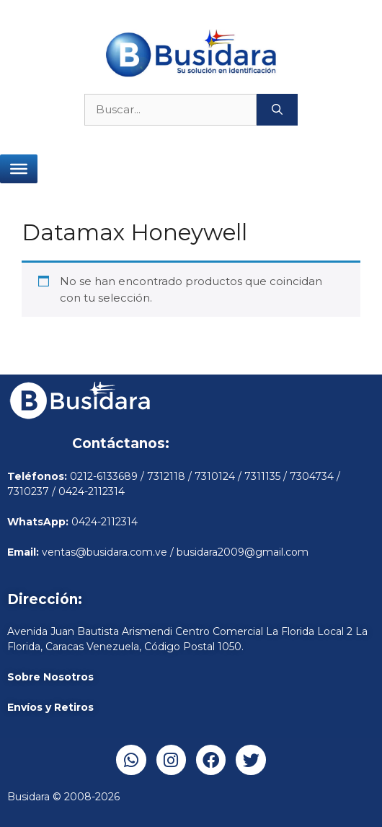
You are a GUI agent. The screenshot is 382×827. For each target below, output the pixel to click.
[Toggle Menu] (18, 169)
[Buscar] (277, 110)
